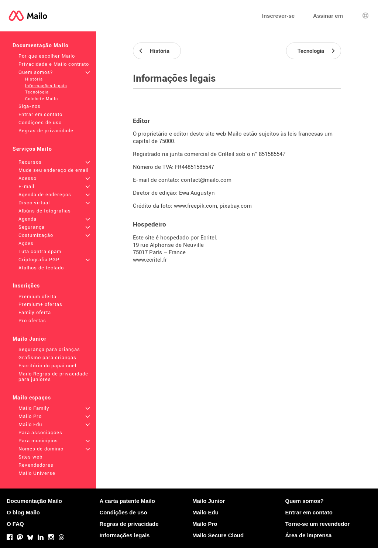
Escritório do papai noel (47, 365)
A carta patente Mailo (127, 501)
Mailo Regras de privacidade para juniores (53, 376)
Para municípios (38, 440)
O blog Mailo (23, 512)
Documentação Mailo (41, 45)
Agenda (27, 219)
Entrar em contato (40, 114)
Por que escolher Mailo (46, 56)
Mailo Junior (30, 339)
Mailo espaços (32, 398)
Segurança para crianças (49, 349)
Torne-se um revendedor (317, 524)
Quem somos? (35, 72)
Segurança (31, 227)
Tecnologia (37, 92)
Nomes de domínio (40, 449)
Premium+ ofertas (40, 304)
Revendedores (36, 465)
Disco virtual (34, 202)
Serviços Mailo (32, 149)
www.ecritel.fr (150, 259)
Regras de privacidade (45, 130)
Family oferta (34, 312)
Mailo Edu (30, 424)
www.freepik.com (195, 205)
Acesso (27, 178)
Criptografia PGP (38, 259)
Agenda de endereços (44, 194)
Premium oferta (37, 296)
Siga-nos (29, 106)
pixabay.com (236, 205)
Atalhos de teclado (41, 267)
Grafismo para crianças (47, 357)
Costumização (35, 235)
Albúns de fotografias (44, 211)
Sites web (30, 457)
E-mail (26, 186)
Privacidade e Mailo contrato (53, 64)
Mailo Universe (36, 473)
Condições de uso (40, 122)
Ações (26, 243)
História (34, 79)
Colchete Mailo (41, 98)
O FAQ (15, 524)
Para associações (40, 432)
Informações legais (46, 86)
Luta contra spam (39, 251)
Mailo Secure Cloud (218, 535)
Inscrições (26, 286)
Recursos (30, 162)
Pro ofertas (32, 320)
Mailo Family (33, 408)
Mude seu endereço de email (53, 170)
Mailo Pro (30, 416)
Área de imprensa (308, 535)
